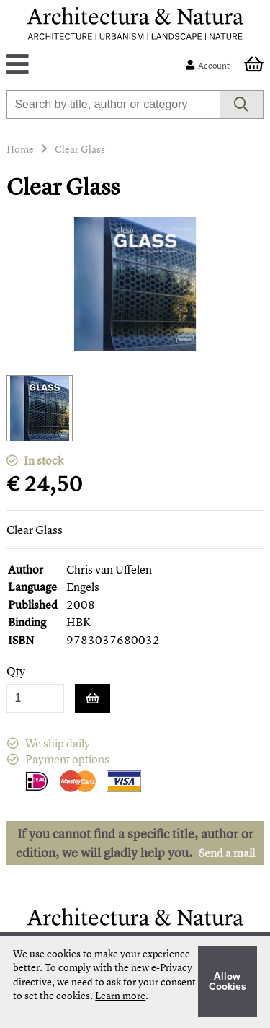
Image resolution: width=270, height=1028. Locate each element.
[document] (134, 981)
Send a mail (227, 853)
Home (20, 149)
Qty (15, 671)
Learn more (120, 995)
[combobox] (112, 104)
